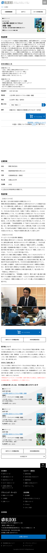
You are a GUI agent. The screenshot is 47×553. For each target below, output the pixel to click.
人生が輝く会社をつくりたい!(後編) (12, 434)
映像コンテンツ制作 (8, 495)
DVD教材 (4, 471)
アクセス (27, 504)
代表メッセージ (29, 501)
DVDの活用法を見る (34, 339)
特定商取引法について (9, 543)
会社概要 (27, 495)
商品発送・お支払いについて (37, 122)
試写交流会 (28, 473)
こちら (34, 124)
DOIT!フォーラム (29, 486)
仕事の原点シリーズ (8, 476)
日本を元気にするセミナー (32, 476)
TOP (2, 7)
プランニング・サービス (9, 492)
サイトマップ (28, 545)
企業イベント (6, 501)
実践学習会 (28, 479)
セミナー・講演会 (29, 471)
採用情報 (4, 512)
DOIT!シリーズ (6, 473)
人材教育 (5, 498)
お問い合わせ (23, 536)
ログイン (23, 11)
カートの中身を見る (38, 11)
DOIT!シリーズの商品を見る (12, 339)
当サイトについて (7, 545)
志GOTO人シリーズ (8, 479)
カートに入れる (36, 116)
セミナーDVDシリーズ (8, 483)
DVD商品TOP (23, 456)
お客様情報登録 (8, 11)
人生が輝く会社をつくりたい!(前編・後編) (14, 393)
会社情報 (26, 492)
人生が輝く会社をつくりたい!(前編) (12, 413)
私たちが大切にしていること (32, 498)
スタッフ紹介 (28, 507)
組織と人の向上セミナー (31, 483)
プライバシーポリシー (31, 543)
